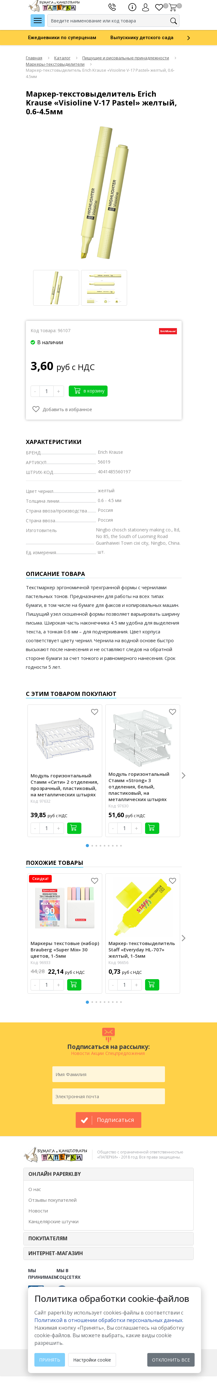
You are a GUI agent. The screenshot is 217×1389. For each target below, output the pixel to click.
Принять (49, 1360)
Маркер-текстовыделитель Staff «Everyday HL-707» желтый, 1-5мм (141, 949)
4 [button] (101, 846)
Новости (38, 1210)
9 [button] (122, 846)
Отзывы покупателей (52, 1200)
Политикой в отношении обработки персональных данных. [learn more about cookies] (108, 1320)
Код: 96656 (118, 962)
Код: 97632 (40, 801)
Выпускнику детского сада (141, 37)
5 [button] (106, 846)
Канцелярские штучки (53, 1221)
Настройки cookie (92, 1360)
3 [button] (97, 846)
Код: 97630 (118, 806)
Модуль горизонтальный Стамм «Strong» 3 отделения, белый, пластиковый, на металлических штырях (138, 786)
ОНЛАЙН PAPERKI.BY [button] (54, 1173)
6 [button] (110, 846)
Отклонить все (171, 1360)
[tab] (108, 1174)
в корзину (89, 390)
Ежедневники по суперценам (62, 37)
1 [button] (88, 845)
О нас (34, 1189)
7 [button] (114, 846)
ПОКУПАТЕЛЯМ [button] (47, 1238)
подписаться (115, 1119)
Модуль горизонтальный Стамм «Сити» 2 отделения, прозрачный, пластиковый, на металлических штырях (64, 785)
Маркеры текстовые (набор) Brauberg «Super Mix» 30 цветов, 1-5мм (65, 949)
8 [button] (118, 846)
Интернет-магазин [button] (55, 1253)
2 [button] (93, 846)
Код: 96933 (40, 962)
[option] (69, 37)
